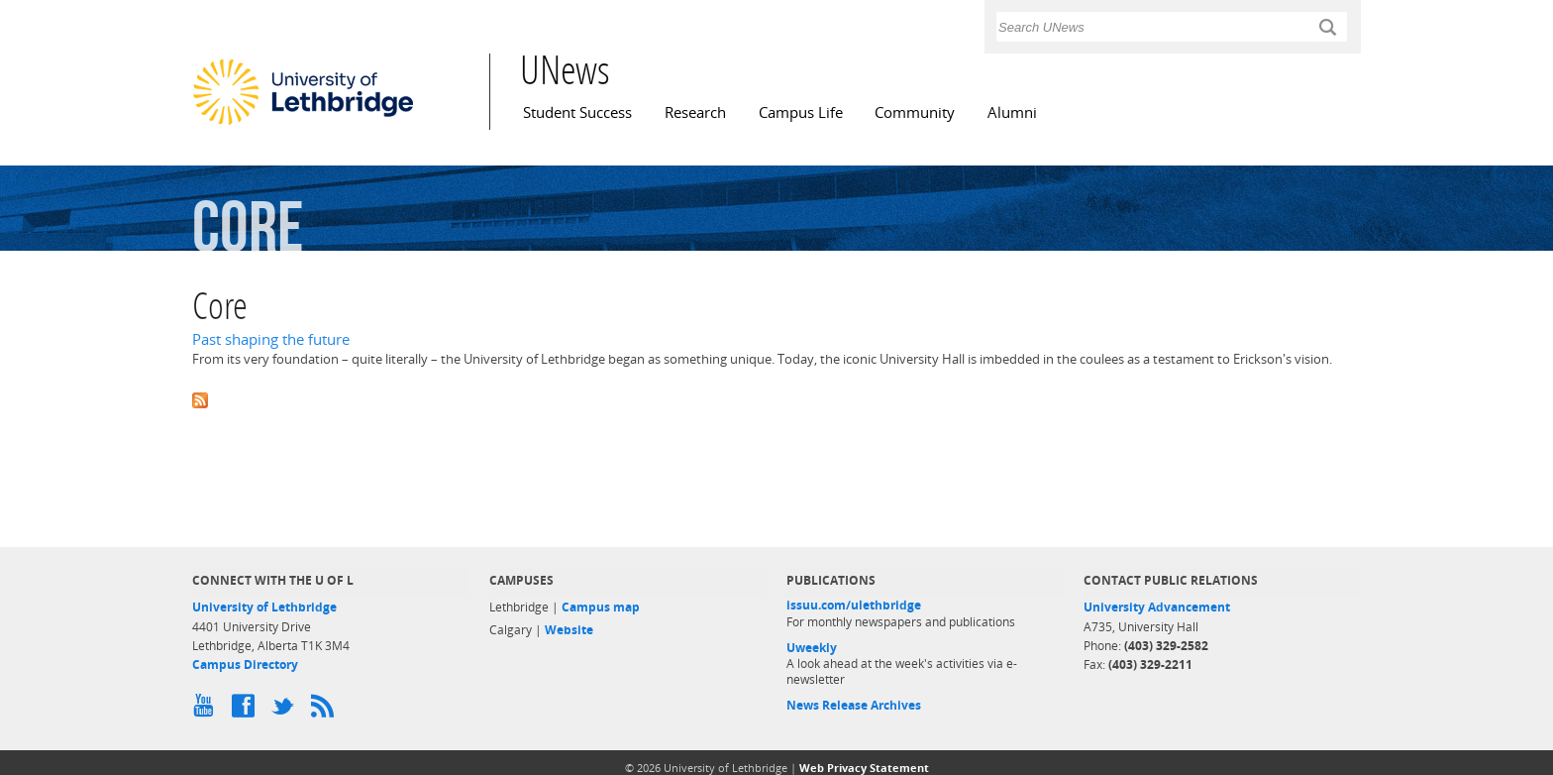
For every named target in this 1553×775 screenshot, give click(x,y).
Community (915, 112)
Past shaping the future (271, 339)
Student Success (577, 112)
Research (695, 112)
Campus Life (801, 112)
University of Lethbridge (264, 607)
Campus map (601, 607)
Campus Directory (245, 664)
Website (569, 629)
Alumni (1012, 112)
